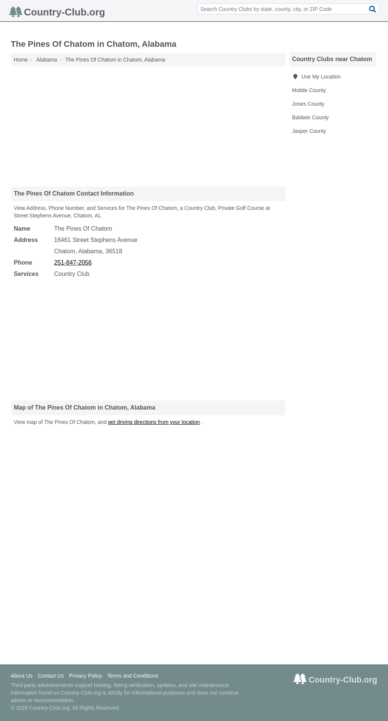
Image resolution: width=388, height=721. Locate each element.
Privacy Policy (85, 676)
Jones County (308, 104)
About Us (22, 676)
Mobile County (309, 90)
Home (21, 60)
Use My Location (316, 77)
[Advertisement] (148, 126)
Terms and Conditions (132, 676)
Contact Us (51, 676)
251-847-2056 (73, 262)
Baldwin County (310, 117)
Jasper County (309, 131)
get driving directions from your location (154, 422)
